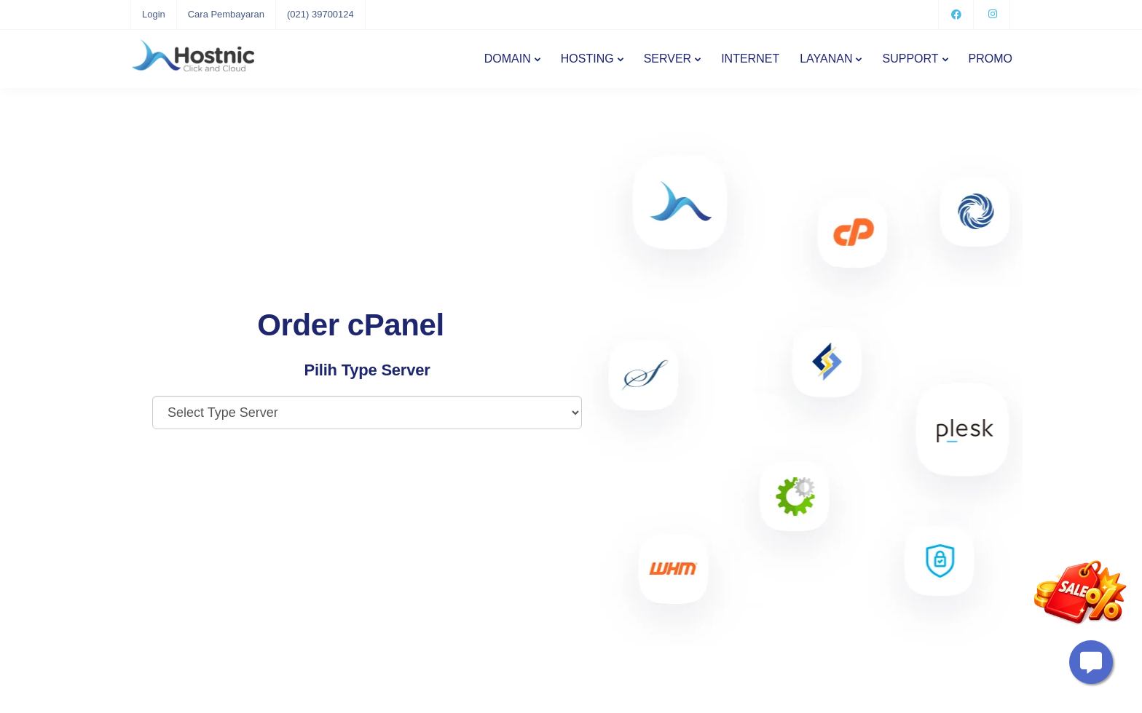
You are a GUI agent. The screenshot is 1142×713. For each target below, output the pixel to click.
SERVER (668, 58)
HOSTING (587, 58)
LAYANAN (826, 58)
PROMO (990, 58)
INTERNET (750, 58)
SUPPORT (910, 58)
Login (153, 14)
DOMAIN (507, 58)
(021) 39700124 (320, 14)
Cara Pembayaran (226, 14)
